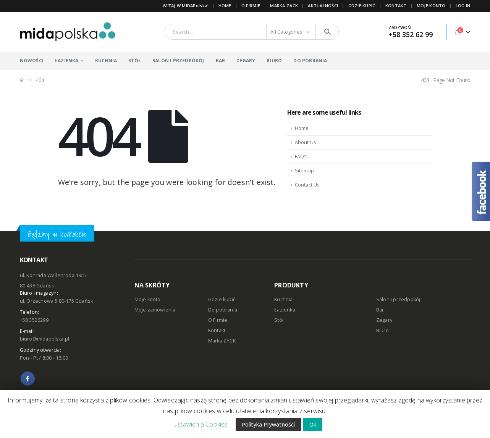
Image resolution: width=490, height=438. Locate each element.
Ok (312, 424)
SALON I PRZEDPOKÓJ (178, 60)
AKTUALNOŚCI (323, 5)
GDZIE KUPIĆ (361, 5)
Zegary (384, 320)
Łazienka (284, 310)
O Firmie (218, 320)
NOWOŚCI (32, 60)
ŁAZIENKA (67, 60)
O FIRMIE (250, 5)
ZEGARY (245, 60)
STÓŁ (134, 60)
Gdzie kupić (221, 299)
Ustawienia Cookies (200, 424)
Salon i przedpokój (398, 299)
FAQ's (301, 156)
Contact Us (307, 185)
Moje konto (147, 299)
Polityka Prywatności (268, 424)
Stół (278, 320)
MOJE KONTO (431, 5)
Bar (380, 310)
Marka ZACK (284, 5)
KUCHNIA (106, 60)
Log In (463, 5)
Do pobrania (222, 310)
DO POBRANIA (310, 60)
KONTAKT (396, 5)
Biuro (382, 330)
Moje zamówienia (155, 310)
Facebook (28, 378)
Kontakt (216, 330)
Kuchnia (283, 299)
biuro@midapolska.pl (45, 339)
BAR (220, 60)
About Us (306, 142)
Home (224, 5)
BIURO (274, 60)
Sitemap (304, 170)
